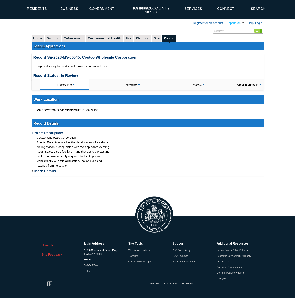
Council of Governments (229, 267)
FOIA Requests (180, 256)
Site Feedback (51, 254)
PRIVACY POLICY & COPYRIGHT (172, 283)
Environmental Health (104, 38)
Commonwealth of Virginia (230, 273)
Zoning (169, 38)
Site (157, 38)
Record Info (66, 84)
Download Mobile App (139, 261)
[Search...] (238, 31)
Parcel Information (248, 84)
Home (37, 38)
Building (52, 38)
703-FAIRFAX (91, 265)
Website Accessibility (139, 250)
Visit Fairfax (223, 261)
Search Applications (49, 46)
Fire (128, 38)
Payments (132, 84)
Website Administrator (184, 261)
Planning (142, 38)
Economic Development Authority (234, 256)
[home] (10, 7)
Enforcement (74, 38)
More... (199, 84)
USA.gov (221, 278)
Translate (133, 256)
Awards (46, 245)
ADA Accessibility (181, 250)
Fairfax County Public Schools (232, 250)
